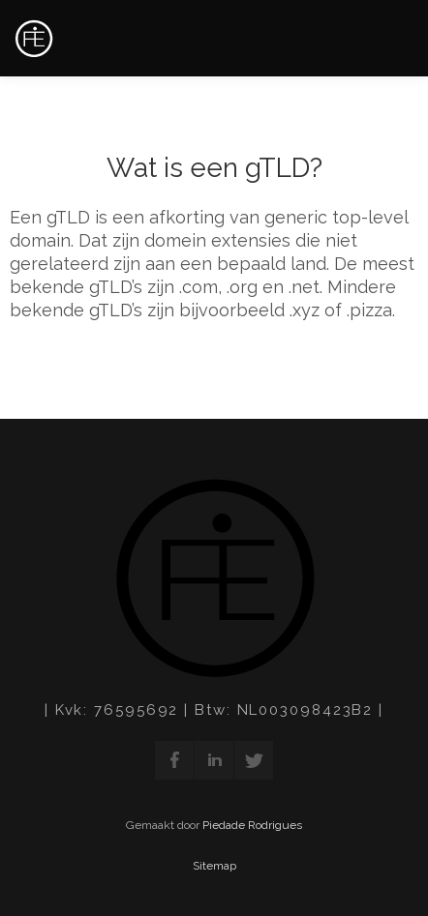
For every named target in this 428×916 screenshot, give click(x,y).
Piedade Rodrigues (252, 825)
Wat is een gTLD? (214, 168)
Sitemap (214, 865)
